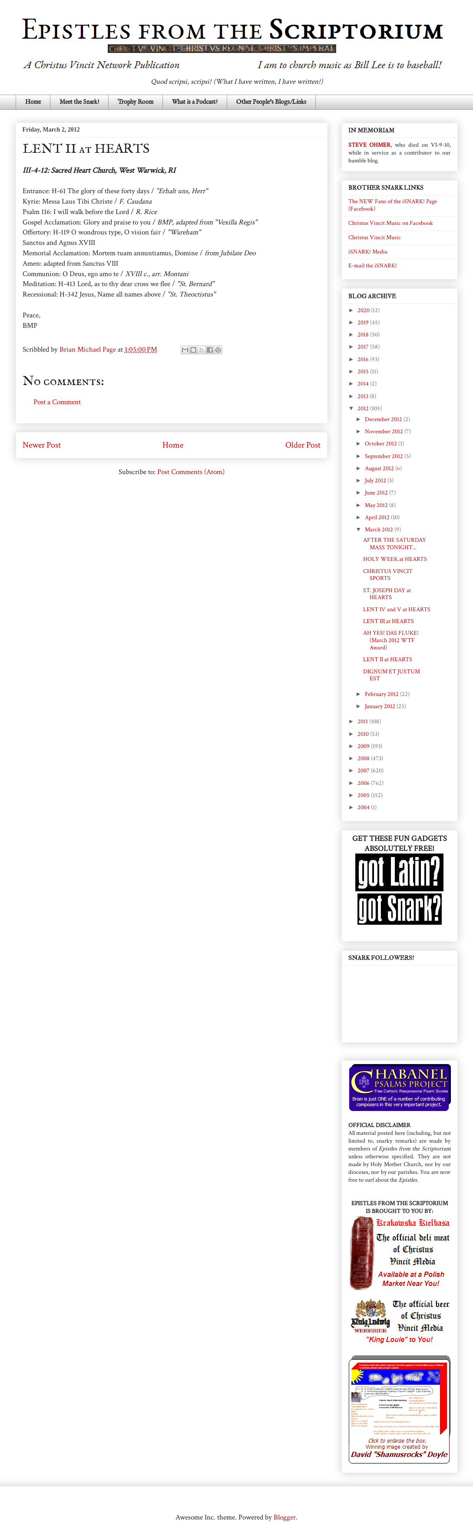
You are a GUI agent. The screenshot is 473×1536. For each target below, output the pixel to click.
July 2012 (376, 481)
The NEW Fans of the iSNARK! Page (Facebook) (392, 205)
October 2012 (381, 444)
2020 (364, 310)
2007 (364, 771)
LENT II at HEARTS (387, 659)
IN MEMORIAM (371, 130)
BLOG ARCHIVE (372, 296)
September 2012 (384, 456)
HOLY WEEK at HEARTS (395, 559)
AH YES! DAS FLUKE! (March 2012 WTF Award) (391, 640)
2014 (363, 384)
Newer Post (42, 445)
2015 (363, 372)
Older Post (303, 445)
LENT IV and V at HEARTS (396, 609)
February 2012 (382, 694)
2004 (364, 807)
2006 (364, 783)
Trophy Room (135, 102)
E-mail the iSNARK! (372, 266)
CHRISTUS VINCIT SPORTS (388, 575)
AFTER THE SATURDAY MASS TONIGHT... (394, 543)
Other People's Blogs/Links (271, 102)
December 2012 (384, 419)
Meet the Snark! (79, 102)
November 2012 (384, 431)
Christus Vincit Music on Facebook (390, 223)
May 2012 (377, 505)
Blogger (285, 1517)
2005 (364, 795)
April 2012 (378, 517)
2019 (363, 322)
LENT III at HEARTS (388, 621)
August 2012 (380, 468)
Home (33, 102)
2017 (363, 347)
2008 (364, 758)
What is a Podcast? (195, 102)
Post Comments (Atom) (191, 472)
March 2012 (379, 530)
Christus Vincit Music (374, 237)
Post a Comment (57, 402)
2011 (363, 721)
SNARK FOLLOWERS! (381, 958)
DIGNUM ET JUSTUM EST (391, 675)
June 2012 (377, 493)
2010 (363, 734)
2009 (364, 746)
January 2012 (381, 706)
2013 (363, 396)
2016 (363, 359)
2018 (363, 335)
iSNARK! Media (367, 252)
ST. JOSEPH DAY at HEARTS (387, 594)
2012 (363, 408)
